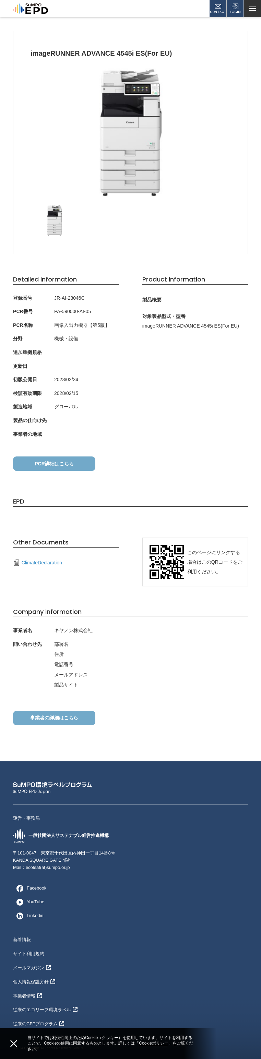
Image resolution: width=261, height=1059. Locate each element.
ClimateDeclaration (37, 562)
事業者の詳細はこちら (54, 717)
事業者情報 (27, 996)
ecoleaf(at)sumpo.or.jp (48, 867)
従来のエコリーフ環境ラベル (45, 1009)
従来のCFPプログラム (38, 1023)
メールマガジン (32, 967)
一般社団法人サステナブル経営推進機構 (61, 836)
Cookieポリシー (153, 1043)
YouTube (28, 902)
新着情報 (22, 939)
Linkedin (28, 916)
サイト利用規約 (28, 953)
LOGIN (235, 8)
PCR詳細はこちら (54, 463)
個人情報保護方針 (34, 981)
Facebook (29, 888)
